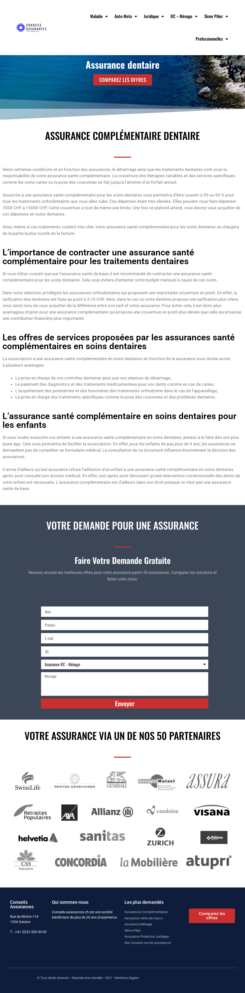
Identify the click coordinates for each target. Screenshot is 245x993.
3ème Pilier (216, 16)
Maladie (99, 16)
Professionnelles (212, 39)
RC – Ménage (184, 16)
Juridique (154, 16)
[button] (212, 916)
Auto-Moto (125, 16)
